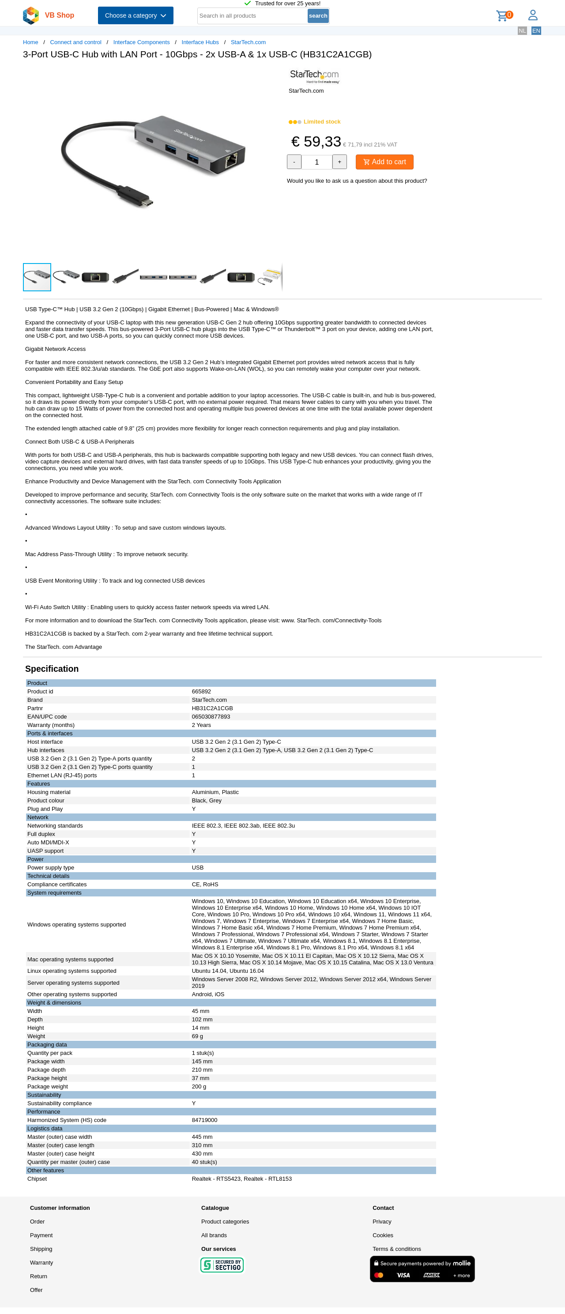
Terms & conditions (397, 1249)
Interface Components (141, 42)
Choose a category (135, 15)
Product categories (225, 1221)
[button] (274, 75)
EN (536, 30)
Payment (41, 1235)
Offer (36, 1290)
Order (37, 1221)
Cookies (383, 1235)
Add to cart (384, 162)
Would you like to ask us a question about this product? (357, 180)
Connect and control (76, 42)
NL (522, 30)
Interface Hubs (200, 42)
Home (30, 42)
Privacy (382, 1221)
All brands (214, 1235)
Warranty (41, 1262)
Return (38, 1276)
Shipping (41, 1249)
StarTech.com (248, 42)
